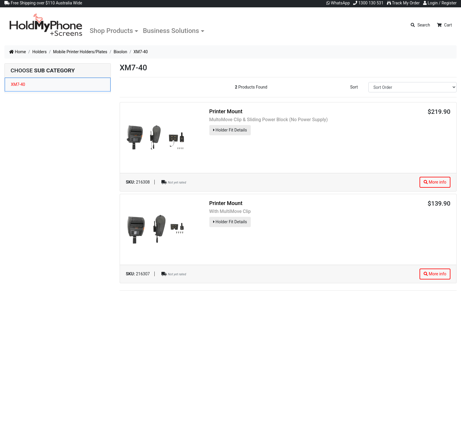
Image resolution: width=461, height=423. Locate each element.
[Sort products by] (412, 87)
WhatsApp (338, 3)
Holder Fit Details (230, 130)
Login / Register (440, 3)
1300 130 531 (368, 3)
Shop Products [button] (111, 30)
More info (435, 182)
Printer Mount (226, 111)
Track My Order (403, 3)
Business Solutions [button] (171, 30)
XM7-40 (18, 84)
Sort (354, 87)
